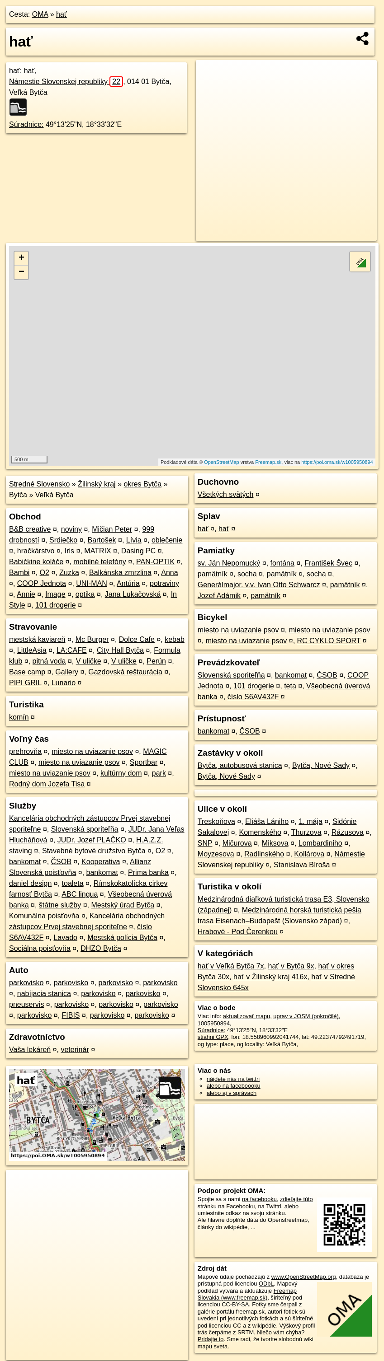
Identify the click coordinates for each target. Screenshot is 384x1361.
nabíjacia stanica (44, 993)
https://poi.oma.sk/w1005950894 (337, 462)
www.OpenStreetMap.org (303, 1276)
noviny (71, 529)
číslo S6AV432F (253, 697)
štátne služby (60, 905)
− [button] (21, 272)
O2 (44, 572)
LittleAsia (32, 650)
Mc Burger (92, 639)
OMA (40, 14)
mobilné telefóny (99, 562)
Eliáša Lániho (267, 821)
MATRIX (97, 551)
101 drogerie (55, 605)
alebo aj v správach (231, 1093)
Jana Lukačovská (133, 594)
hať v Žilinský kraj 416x (270, 977)
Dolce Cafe (137, 639)
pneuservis (26, 1004)
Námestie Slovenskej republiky (66, 81)
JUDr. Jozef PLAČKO (91, 840)
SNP (205, 843)
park (159, 773)
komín (19, 717)
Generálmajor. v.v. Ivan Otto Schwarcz (259, 585)
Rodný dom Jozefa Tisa (47, 784)
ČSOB (61, 861)
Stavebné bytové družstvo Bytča (94, 851)
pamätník (213, 574)
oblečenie (167, 540)
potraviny (164, 583)
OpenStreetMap (221, 462)
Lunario (64, 683)
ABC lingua (80, 894)
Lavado (65, 937)
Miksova (275, 843)
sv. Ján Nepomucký (229, 563)
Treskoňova (216, 821)
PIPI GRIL (25, 683)
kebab (175, 639)
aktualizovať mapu (246, 1016)
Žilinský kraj (97, 484)
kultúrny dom (121, 773)
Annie (26, 594)
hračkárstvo (36, 551)
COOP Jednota (41, 583)
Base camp (27, 672)
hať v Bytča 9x (291, 966)
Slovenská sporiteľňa (85, 829)
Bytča (18, 495)
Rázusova (348, 832)
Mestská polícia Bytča (122, 937)
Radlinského (264, 854)
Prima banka (148, 872)
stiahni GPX (213, 1037)
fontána (282, 563)
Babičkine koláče (36, 562)
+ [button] (21, 258)
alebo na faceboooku (234, 1085)
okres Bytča (142, 484)
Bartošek (101, 540)
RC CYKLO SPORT (329, 641)
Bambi (19, 572)
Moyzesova (216, 854)
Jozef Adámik (219, 595)
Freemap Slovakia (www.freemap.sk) (247, 1294)
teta (290, 686)
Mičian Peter (112, 529)
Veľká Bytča (54, 495)
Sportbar (143, 762)
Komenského (260, 832)
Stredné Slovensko (39, 484)
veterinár (75, 1049)
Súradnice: (26, 124)
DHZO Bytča (101, 948)
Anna (169, 572)
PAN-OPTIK (155, 562)
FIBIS (71, 1015)
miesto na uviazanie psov (92, 751)
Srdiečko (63, 540)
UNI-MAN (91, 583)
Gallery (66, 672)
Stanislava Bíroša (302, 865)
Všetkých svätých (226, 494)
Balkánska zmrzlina (120, 572)
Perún (156, 661)
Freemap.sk (268, 462)
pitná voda (49, 661)
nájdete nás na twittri (233, 1079)
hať (61, 14)
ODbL (266, 1283)
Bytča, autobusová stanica (240, 765)
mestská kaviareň (37, 639)
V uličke (88, 661)
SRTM (245, 1332)
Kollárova (309, 854)
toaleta (73, 883)
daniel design (30, 883)
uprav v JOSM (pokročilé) (305, 1016)
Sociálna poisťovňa (40, 948)
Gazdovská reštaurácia (125, 672)
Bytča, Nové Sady (321, 765)
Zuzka (69, 572)
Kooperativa (100, 861)
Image (55, 594)
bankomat (25, 861)
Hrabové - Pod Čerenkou (238, 931)
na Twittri (269, 1206)
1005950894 (214, 1023)
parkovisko (26, 983)
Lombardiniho (320, 843)
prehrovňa (25, 751)
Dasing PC (138, 551)
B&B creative (30, 529)
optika (85, 594)
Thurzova (306, 832)
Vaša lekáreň (30, 1049)
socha (247, 574)
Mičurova (237, 843)
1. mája (310, 821)
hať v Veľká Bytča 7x (231, 966)
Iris (69, 551)
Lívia (134, 540)
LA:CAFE (72, 650)
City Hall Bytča (120, 650)
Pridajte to (211, 1339)
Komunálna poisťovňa (44, 916)
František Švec (328, 563)
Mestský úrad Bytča (122, 905)
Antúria (128, 583)
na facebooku (259, 1199)
